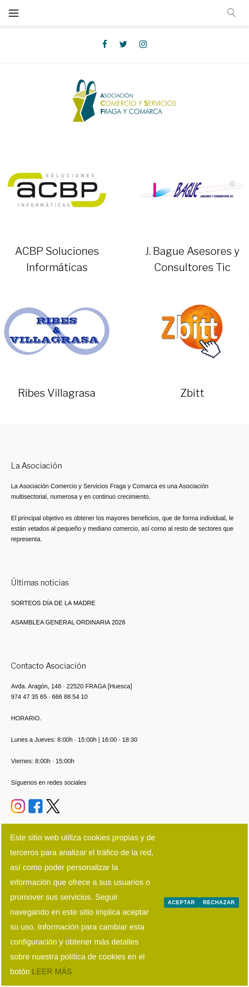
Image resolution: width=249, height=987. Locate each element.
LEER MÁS (52, 971)
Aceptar (181, 902)
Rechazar (219, 902)
